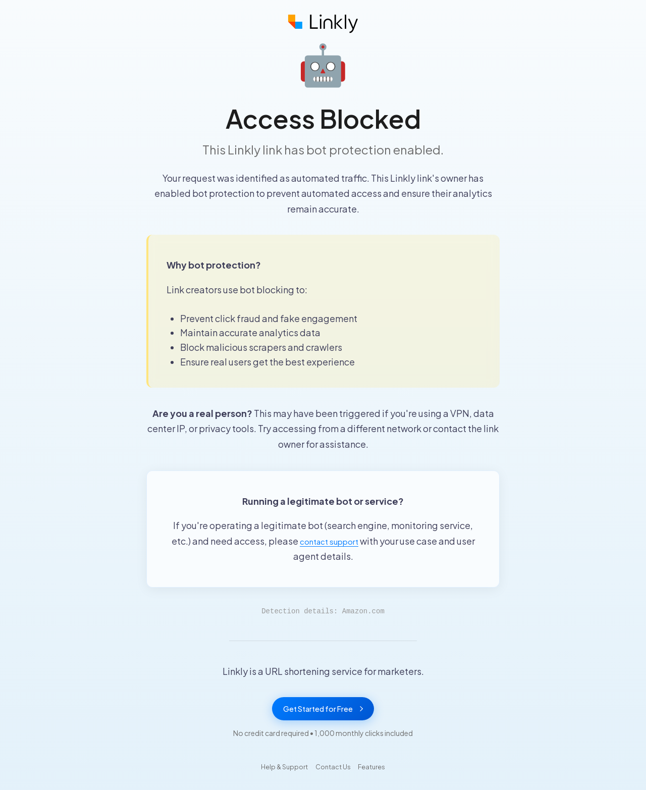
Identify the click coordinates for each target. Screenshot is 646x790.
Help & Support (278, 770)
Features (378, 770)
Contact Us (334, 770)
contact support (329, 541)
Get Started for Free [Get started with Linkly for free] (323, 710)
